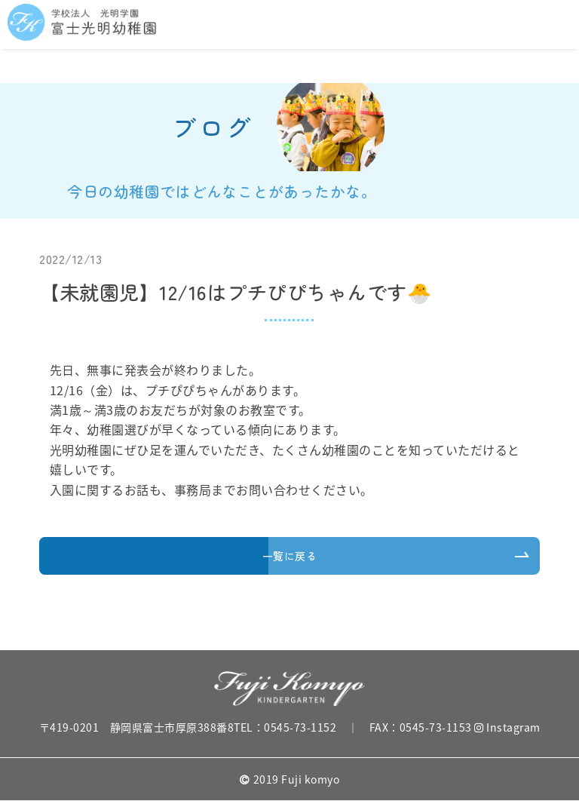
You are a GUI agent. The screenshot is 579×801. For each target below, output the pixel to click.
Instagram (507, 727)
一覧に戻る (289, 555)
